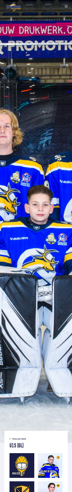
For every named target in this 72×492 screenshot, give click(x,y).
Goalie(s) (16, 473)
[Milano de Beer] (50, 465)
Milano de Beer (47, 471)
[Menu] (66, 6)
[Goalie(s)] (21, 465)
